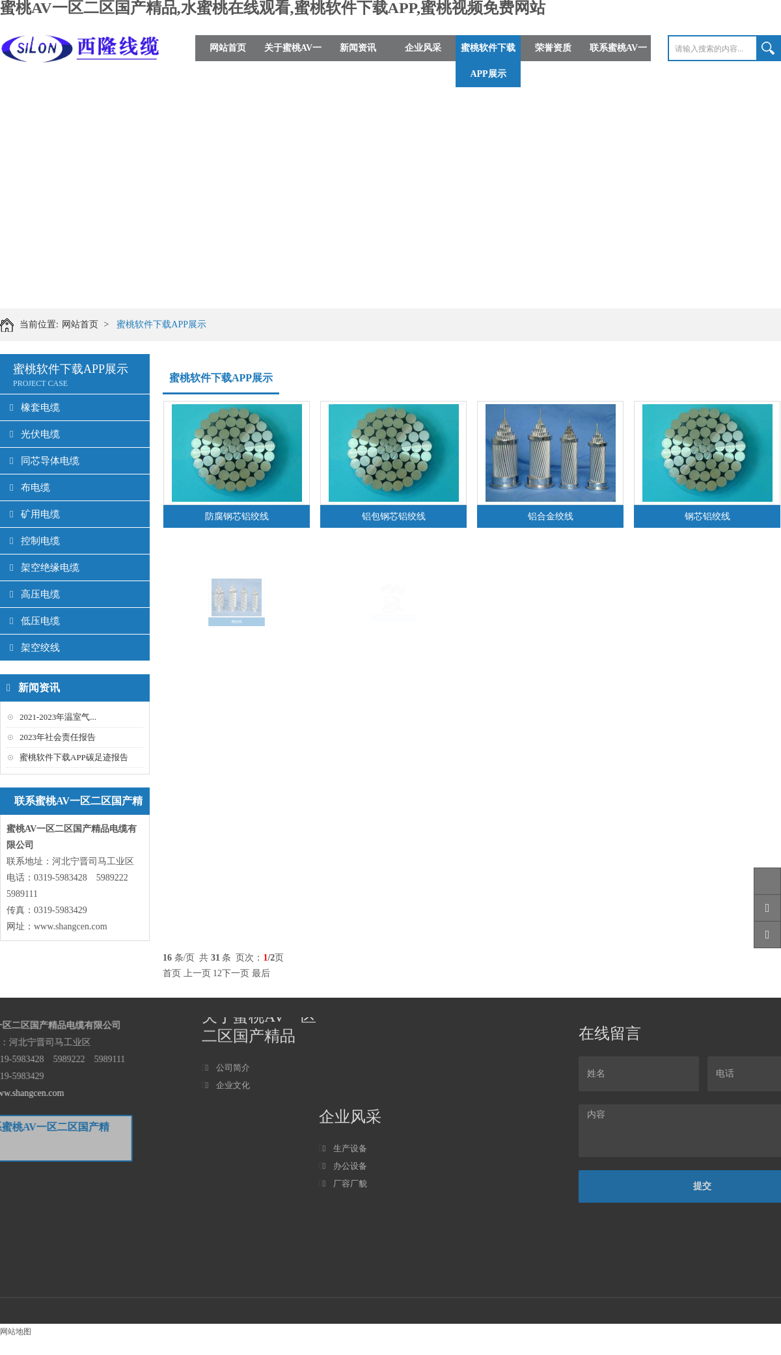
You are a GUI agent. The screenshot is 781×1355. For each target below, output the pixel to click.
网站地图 (15, 1331)
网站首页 (228, 48)
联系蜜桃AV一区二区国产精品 (618, 61)
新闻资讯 (358, 48)
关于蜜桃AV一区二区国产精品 (293, 61)
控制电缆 (35, 541)
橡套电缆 (35, 407)
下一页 (235, 973)
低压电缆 (35, 621)
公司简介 (227, 1039)
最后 (261, 973)
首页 (172, 973)
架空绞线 (35, 647)
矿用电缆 (35, 514)
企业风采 (423, 48)
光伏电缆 (35, 434)
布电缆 (30, 487)
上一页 (197, 973)
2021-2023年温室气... (58, 717)
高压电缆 (35, 594)
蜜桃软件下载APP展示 (488, 61)
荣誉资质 (553, 48)
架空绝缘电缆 (44, 567)
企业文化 (227, 1056)
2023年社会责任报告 (58, 737)
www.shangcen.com (70, 926)
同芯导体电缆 (44, 461)
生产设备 (344, 1288)
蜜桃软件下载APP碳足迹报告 (74, 757)
